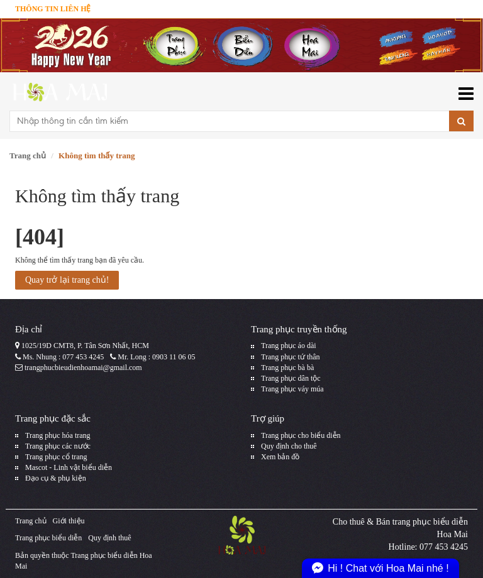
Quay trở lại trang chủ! (67, 280)
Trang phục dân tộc (291, 378)
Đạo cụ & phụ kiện (55, 478)
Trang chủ (27, 155)
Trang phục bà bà (287, 367)
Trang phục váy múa (292, 388)
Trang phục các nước (58, 446)
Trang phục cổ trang (56, 456)
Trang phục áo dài (288, 345)
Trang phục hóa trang (58, 435)
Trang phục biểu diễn (48, 537)
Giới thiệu (69, 520)
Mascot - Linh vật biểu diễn (68, 467)
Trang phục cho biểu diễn (301, 435)
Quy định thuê (109, 537)
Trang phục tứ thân (290, 356)
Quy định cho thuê (289, 446)
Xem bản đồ (280, 456)
